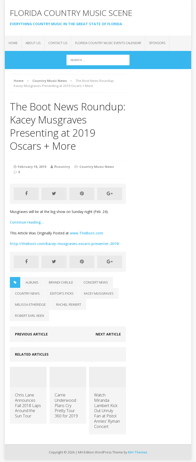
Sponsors (157, 43)
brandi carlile (61, 282)
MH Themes (137, 452)
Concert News (95, 282)
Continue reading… (27, 222)
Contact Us (57, 43)
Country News (27, 293)
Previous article (31, 334)
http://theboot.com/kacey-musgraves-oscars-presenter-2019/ (64, 243)
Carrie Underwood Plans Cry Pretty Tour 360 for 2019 (66, 405)
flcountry (62, 166)
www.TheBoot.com (86, 233)
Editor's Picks (62, 293)
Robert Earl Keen (29, 315)
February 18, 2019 (32, 166)
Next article (108, 334)
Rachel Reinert (68, 304)
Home (13, 43)
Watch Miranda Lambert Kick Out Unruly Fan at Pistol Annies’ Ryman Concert (107, 410)
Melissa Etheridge (30, 304)
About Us (33, 43)
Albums (32, 282)
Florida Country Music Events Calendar (108, 43)
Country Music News (96, 166)
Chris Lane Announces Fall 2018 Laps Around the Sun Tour (28, 405)
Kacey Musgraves (99, 293)
